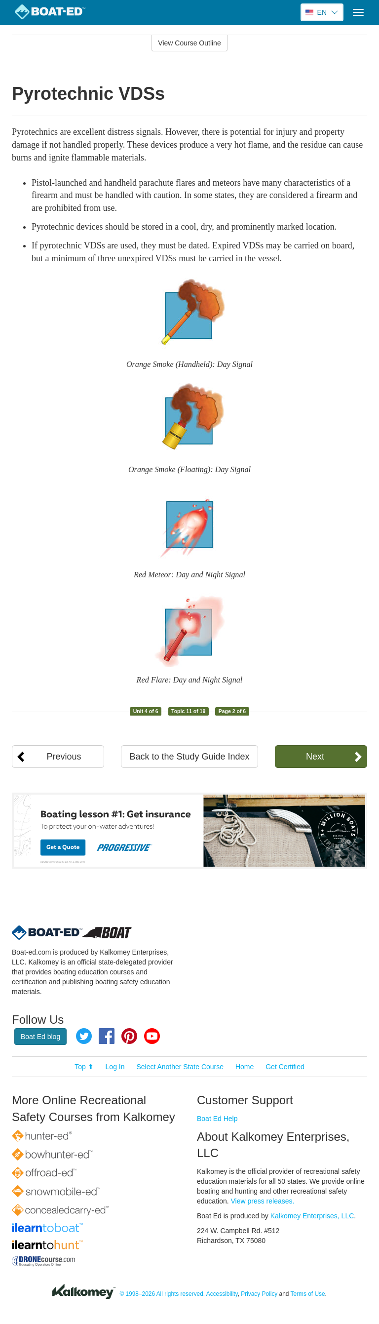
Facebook (106, 1036)
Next (315, 757)
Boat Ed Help (217, 1119)
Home (244, 1067)
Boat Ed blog (40, 1037)
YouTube (152, 1036)
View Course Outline (189, 43)
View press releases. (263, 1201)
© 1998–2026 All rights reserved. (162, 1293)
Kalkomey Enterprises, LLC (312, 1216)
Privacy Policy (259, 1293)
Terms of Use (308, 1293)
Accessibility (222, 1293)
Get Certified (284, 1067)
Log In (115, 1067)
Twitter (84, 1036)
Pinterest (129, 1036)
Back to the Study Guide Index (189, 757)
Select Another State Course (180, 1067)
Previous (64, 757)
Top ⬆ (84, 1067)
